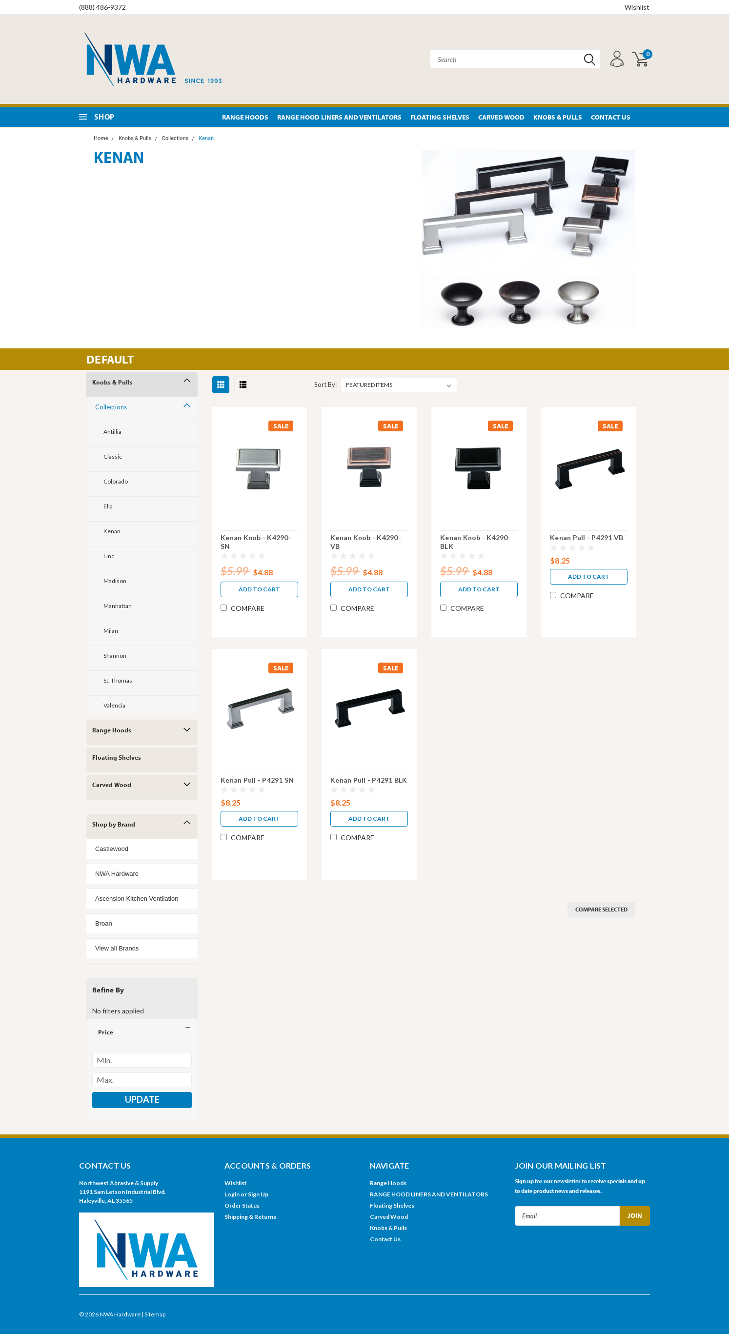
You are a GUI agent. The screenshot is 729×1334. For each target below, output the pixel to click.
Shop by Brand (113, 824)
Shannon (114, 655)
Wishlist (637, 7)
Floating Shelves (439, 117)
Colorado (115, 481)
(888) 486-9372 (102, 7)
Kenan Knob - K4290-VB (365, 541)
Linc (108, 556)
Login (232, 1194)
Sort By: (325, 384)
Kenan (206, 138)
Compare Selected (601, 909)
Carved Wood (501, 117)
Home (101, 138)
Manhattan (117, 605)
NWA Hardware (117, 873)
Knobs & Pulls (557, 117)
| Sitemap (153, 1314)
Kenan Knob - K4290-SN (256, 541)
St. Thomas (117, 680)
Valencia (114, 705)
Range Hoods (245, 117)
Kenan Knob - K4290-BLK (475, 541)
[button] (142, 1032)
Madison (114, 581)
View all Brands (117, 948)
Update (142, 1099)
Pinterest (644, 117)
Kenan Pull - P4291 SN (257, 780)
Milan (110, 630)
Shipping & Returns (250, 1216)
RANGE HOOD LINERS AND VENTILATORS (339, 117)
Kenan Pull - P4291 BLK (368, 780)
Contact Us (610, 117)
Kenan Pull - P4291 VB (586, 537)
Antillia (112, 431)
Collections (175, 138)
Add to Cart (259, 589)
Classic (112, 456)
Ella (108, 506)
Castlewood (111, 848)
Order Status (242, 1205)
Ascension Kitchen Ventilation (137, 898)
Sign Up (258, 1194)
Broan (103, 923)
